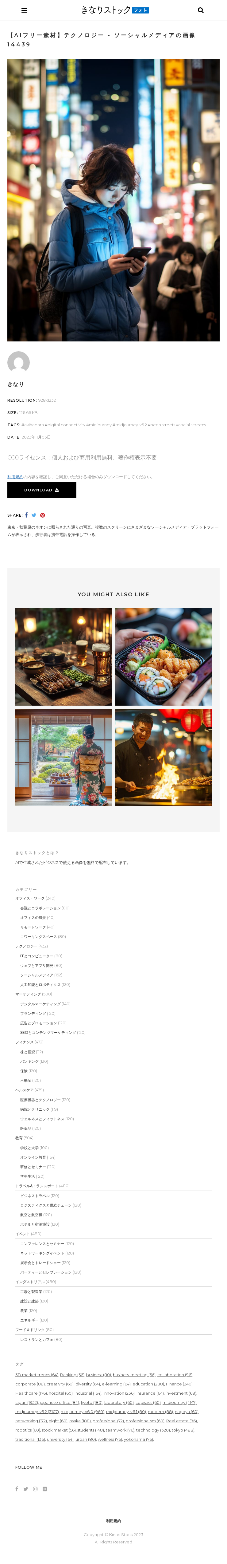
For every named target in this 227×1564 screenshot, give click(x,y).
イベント (22, 1233)
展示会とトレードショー (40, 1262)
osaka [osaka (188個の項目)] (80, 1420)
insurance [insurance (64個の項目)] (150, 1393)
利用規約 (15, 476)
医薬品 (25, 1128)
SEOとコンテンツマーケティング (48, 1032)
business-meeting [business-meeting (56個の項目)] (134, 1374)
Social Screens (192, 424)
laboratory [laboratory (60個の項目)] (119, 1402)
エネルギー (29, 1320)
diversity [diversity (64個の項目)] (87, 1383)
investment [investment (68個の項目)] (181, 1393)
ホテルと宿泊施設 (35, 1224)
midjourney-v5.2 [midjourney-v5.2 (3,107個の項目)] (37, 1411)
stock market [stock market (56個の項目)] (59, 1430)
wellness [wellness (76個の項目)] (110, 1439)
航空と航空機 (31, 1214)
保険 (24, 1071)
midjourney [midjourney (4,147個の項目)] (180, 1402)
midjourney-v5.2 (131, 424)
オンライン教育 (33, 1157)
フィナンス (24, 1042)
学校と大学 (29, 1147)
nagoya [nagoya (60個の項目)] (186, 1411)
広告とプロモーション (38, 1023)
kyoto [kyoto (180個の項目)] (91, 1402)
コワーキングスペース (38, 936)
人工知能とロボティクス (40, 984)
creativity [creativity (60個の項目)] (60, 1383)
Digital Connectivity (66, 424)
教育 (19, 1138)
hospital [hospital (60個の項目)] (61, 1393)
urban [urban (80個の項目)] (85, 1439)
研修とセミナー (33, 1166)
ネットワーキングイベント (42, 1253)
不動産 (25, 1080)
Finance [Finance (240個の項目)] (179, 1383)
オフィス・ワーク (30, 898)
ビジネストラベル (35, 1195)
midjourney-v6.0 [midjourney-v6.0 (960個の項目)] (82, 1411)
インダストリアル (30, 1281)
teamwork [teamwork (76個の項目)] (120, 1430)
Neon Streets (163, 424)
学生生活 (27, 1176)
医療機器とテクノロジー (40, 1099)
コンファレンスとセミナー (42, 1243)
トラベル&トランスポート (36, 1186)
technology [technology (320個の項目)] (153, 1430)
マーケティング (28, 994)
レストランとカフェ (36, 1339)
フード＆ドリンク (30, 1329)
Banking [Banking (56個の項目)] (72, 1374)
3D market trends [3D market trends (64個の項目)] (36, 1374)
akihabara (34, 424)
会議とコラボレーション (40, 908)
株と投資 (27, 1052)
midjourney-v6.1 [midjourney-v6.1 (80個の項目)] (126, 1411)
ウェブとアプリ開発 (36, 965)
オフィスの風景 (33, 917)
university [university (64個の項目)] (60, 1439)
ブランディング (33, 1013)
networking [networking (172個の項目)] (31, 1420)
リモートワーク (33, 927)
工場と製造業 (31, 1291)
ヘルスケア (24, 1090)
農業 (24, 1310)
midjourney (100, 424)
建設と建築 (29, 1301)
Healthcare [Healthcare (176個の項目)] (31, 1393)
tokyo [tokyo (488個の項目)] (183, 1430)
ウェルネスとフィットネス (42, 1119)
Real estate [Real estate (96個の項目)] (181, 1420)
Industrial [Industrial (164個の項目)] (88, 1393)
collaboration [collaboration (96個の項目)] (174, 1374)
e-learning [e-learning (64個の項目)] (116, 1383)
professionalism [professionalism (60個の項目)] (145, 1420)
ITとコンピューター (36, 956)
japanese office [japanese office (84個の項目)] (59, 1402)
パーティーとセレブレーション (46, 1272)
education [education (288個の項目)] (148, 1383)
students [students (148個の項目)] (91, 1430)
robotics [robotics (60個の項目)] (27, 1430)
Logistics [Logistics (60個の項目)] (148, 1402)
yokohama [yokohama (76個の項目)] (138, 1439)
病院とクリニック (35, 1109)
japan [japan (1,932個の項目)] (26, 1402)
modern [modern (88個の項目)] (160, 1411)
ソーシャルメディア (36, 975)
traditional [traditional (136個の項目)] (30, 1439)
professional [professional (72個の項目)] (108, 1420)
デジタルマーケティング (40, 1004)
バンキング (29, 1061)
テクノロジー (26, 946)
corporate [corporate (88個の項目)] (30, 1383)
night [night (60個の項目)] (58, 1420)
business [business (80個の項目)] (98, 1374)
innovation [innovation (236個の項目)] (119, 1393)
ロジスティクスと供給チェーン (46, 1205)
